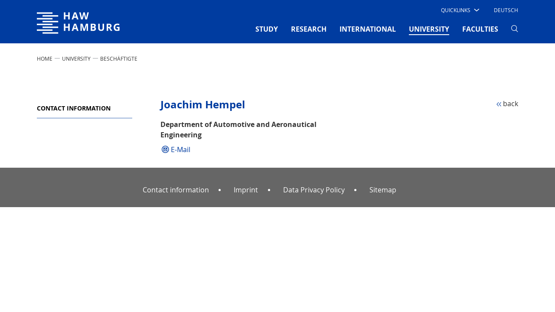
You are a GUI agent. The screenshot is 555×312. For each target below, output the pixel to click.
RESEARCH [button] (308, 29)
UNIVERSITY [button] (429, 28)
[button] (459, 9)
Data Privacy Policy (314, 190)
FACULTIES (480, 29)
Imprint (246, 190)
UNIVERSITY (76, 58)
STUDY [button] (266, 29)
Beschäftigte (118, 58)
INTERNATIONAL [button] (368, 29)
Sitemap (382, 190)
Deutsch (506, 9)
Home (44, 58)
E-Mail (180, 149)
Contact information (74, 108)
